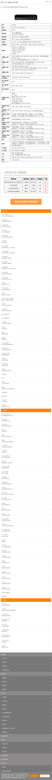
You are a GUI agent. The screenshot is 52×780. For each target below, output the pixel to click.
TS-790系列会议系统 (4, 451)
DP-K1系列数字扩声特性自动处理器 (7, 493)
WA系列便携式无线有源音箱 (6, 370)
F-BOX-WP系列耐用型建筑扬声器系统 (7, 414)
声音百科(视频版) (6, 771)
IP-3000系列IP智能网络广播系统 (6, 262)
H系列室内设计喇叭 (5, 333)
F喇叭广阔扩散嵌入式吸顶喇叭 (7, 441)
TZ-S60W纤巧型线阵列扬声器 (6, 322)
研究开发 (4, 720)
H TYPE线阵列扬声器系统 (6, 572)
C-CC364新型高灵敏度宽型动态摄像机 (9, 609)
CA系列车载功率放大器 (5, 406)
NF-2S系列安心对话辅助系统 (6, 231)
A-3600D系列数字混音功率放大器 (7, 226)
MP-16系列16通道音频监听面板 (6, 220)
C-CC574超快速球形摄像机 (6, 604)
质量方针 (4, 724)
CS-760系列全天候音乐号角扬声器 (7, 446)
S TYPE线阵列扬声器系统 (6, 588)
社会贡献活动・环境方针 (8, 728)
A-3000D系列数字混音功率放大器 (6, 273)
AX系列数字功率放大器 (5, 283)
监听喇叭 (4, 596)
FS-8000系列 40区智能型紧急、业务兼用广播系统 (8, 299)
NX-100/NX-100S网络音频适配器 (6, 354)
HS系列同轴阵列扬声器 (5, 561)
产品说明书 (5, 743)
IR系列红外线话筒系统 (5, 382)
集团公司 (4, 705)
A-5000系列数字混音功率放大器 (6, 310)
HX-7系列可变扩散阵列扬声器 (6, 546)
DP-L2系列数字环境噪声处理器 (6, 498)
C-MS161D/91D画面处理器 (5, 641)
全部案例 (4, 677)
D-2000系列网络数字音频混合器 (6, 483)
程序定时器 (4, 396)
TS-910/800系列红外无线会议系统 (6, 530)
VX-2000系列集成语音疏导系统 (6, 288)
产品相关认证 (5, 670)
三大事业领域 (5, 716)
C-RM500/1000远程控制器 (5, 630)
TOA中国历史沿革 (7, 712)
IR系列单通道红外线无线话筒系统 (8, 388)
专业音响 (4, 410)
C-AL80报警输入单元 (5, 646)
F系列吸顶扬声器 (4, 430)
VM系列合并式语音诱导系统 (6, 304)
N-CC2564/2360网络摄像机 (5, 620)
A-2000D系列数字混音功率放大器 (6, 278)
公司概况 (4, 697)
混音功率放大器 (5, 314)
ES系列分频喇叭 (6, 592)
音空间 (4, 767)
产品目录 (4, 751)
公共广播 (4, 211)
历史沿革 (4, 708)
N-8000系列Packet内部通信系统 (6, 349)
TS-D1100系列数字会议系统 (5, 472)
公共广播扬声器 (5, 318)
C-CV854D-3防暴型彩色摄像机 (6, 615)
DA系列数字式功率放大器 (6, 504)
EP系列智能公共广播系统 (6, 294)
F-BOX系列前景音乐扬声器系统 (6, 425)
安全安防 (4, 600)
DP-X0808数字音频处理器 (5, 420)
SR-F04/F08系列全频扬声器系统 (6, 467)
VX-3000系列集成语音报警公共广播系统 (8, 252)
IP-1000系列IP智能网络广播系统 (6, 257)
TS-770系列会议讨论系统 (5, 535)
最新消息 (4, 732)
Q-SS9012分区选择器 (4, 400)
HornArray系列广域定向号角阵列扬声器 (7, 215)
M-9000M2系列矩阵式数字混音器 (6, 519)
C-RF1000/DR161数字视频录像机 (6, 636)
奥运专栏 (4, 681)
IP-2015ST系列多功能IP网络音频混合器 (7, 343)
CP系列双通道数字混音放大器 (7, 488)
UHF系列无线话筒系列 (5, 359)
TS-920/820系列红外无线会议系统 (6, 456)
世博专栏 (4, 685)
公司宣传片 (5, 701)
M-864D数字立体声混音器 (6, 509)
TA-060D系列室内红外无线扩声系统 (7, 236)
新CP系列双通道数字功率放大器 (7, 462)
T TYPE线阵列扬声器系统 (6, 582)
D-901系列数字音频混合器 (5, 477)
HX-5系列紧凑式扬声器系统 (6, 551)
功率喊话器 (4, 374)
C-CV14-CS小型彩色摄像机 (5, 625)
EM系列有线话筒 (4, 540)
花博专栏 (4, 689)
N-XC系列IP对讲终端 (4, 241)
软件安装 (4, 747)
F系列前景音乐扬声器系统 (6, 435)
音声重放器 (4, 392)
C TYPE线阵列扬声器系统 (6, 577)
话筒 (3, 378)
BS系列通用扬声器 (4, 338)
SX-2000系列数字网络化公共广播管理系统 (9, 268)
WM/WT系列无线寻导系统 (5, 364)
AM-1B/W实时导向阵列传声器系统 (7, 525)
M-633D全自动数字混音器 (6, 514)
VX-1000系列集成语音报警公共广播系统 (8, 247)
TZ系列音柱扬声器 (4, 328)
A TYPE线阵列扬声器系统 (6, 567)
